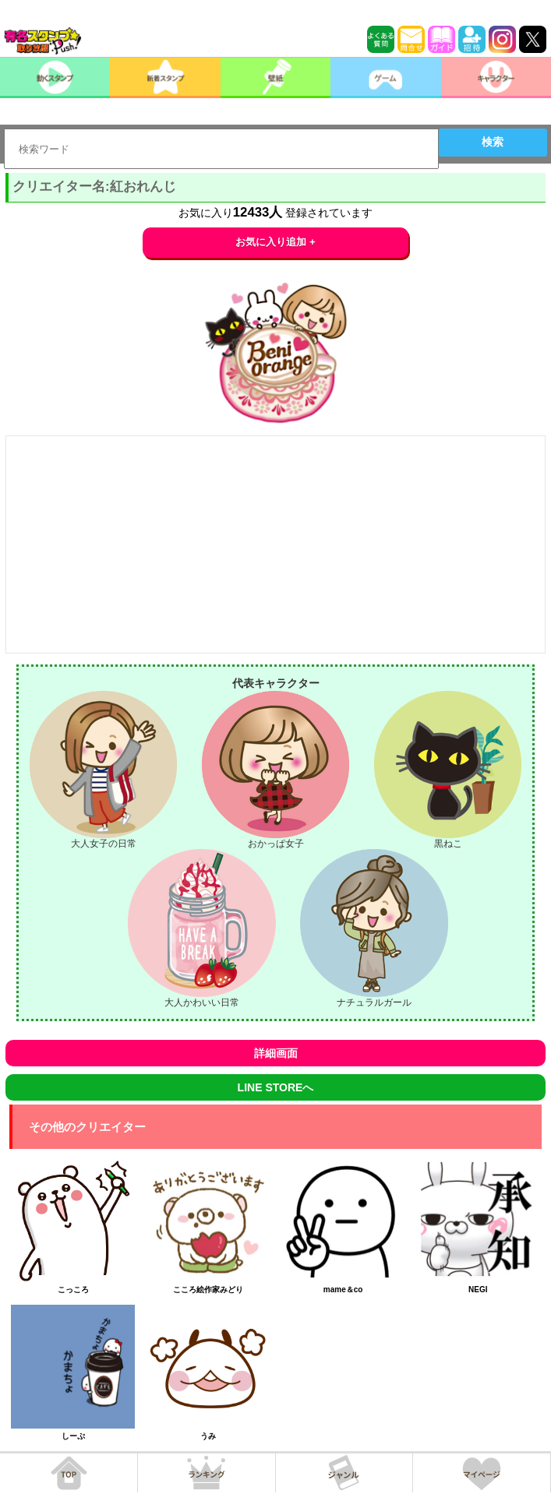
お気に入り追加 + (275, 242)
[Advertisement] (275, 544)
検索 (492, 142)
